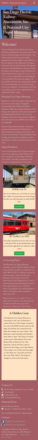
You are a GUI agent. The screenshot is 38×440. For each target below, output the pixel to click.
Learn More (19, 206)
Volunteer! (27, 298)
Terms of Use (25, 434)
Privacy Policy (7, 437)
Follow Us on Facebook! (13, 421)
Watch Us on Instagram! (13, 424)
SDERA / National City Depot (14, 3)
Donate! (17, 298)
